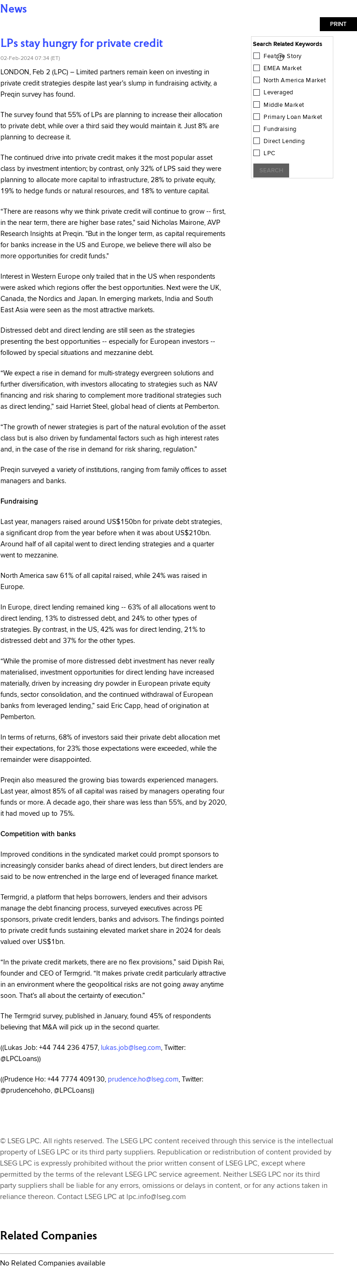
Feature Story (283, 56)
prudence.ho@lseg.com (143, 1079)
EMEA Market (283, 68)
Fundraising (280, 129)
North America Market (295, 80)
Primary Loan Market (293, 117)
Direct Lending (284, 141)
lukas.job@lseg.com (131, 1048)
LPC (270, 153)
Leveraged (278, 92)
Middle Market (284, 105)
